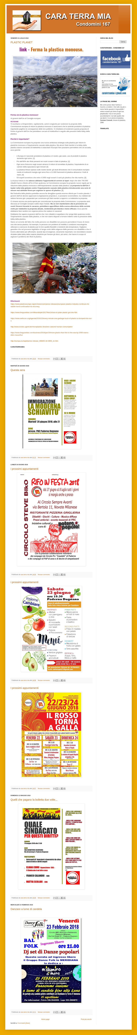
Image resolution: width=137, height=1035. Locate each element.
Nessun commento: (44, 358)
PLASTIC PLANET (22, 42)
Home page (45, 1019)
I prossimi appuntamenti (24, 687)
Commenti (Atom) (24, 1023)
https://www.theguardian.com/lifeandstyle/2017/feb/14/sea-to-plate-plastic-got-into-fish (44, 312)
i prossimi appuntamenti (24, 468)
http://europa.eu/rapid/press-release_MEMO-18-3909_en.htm (34, 341)
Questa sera (18, 370)
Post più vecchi (86, 1019)
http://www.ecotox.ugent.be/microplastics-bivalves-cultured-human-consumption (41, 327)
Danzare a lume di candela (26, 909)
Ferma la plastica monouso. (57, 49)
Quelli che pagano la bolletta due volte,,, (34, 799)
